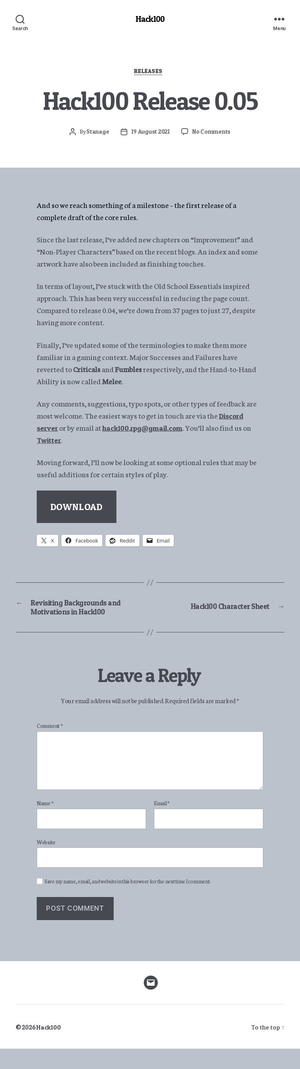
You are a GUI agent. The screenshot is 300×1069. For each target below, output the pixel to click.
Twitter (59, 443)
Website (46, 862)
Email (162, 823)
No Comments (213, 135)
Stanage (95, 135)
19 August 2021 (149, 135)
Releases (150, 73)
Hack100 (150, 19)
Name (45, 823)
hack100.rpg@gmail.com (150, 431)
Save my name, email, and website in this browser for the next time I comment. (128, 901)
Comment (50, 746)
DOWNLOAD (76, 510)
